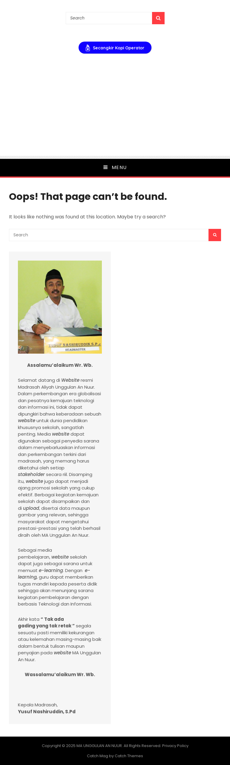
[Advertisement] (115, 114)
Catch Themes (129, 756)
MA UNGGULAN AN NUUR (99, 746)
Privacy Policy (175, 746)
